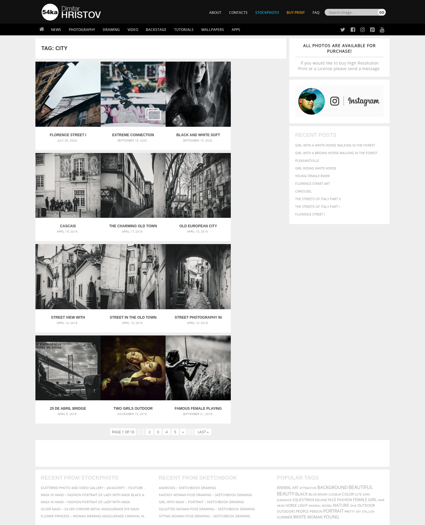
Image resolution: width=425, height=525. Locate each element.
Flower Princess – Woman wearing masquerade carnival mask (94, 418)
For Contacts (139, 484)
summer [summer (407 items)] (284, 419)
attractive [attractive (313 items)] (308, 390)
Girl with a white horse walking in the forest (335, 145)
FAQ (316, 12)
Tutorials (184, 29)
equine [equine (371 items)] (321, 401)
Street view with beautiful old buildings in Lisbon (192, 221)
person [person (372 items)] (316, 413)
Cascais (255, 133)
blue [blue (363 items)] (313, 396)
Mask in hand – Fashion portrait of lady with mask (85, 403)
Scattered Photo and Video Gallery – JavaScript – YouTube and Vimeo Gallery (94, 389)
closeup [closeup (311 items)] (334, 396)
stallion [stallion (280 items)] (368, 413)
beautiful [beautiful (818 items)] (361, 389)
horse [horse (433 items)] (291, 407)
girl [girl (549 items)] (372, 401)
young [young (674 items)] (331, 419)
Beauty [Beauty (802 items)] (285, 395)
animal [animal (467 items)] (284, 389)
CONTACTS (238, 12)
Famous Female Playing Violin (255, 310)
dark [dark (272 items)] (366, 396)
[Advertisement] (213, 355)
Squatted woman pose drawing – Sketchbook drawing (207, 411)
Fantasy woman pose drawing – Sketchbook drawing (205, 396)
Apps (236, 29)
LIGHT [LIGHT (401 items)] (303, 407)
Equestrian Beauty (103, 505)
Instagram (228, 470)
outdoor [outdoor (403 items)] (366, 407)
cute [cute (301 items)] (358, 396)
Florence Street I (310, 214)
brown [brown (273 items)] (323, 396)
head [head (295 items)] (281, 407)
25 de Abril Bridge (129, 310)
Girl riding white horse (315, 168)
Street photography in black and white (66, 310)
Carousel (303, 191)
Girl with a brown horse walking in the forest (336, 153)
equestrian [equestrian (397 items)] (303, 401)
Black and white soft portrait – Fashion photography (192, 133)
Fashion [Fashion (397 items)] (344, 401)
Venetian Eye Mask (138, 505)
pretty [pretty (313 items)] (349, 413)
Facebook (227, 462)
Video (133, 29)
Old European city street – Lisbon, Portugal (129, 221)
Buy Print (296, 12)
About (132, 454)
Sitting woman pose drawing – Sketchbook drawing (204, 418)
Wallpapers (212, 29)
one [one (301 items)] (353, 407)
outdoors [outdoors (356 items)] (286, 413)
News (56, 29)
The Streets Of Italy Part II (318, 199)
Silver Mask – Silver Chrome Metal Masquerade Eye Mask (90, 411)
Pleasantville (307, 160)
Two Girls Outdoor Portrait (192, 310)
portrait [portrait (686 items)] (333, 413)
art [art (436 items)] (295, 389)
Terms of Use (123, 518)
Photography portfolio (63, 469)
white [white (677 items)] (299, 419)
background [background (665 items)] (332, 389)
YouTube (226, 485)
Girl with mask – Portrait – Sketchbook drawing (201, 403)
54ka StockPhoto (56, 462)
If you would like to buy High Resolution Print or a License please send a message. (339, 57)
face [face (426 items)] (332, 401)
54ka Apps (49, 484)
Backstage (156, 29)
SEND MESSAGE (334, 466)
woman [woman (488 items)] (315, 419)
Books (132, 469)
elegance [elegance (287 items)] (284, 402)
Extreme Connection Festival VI (130, 133)
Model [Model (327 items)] (327, 407)
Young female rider (312, 176)
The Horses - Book (57, 476)
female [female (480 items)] (360, 401)
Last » (203, 333)
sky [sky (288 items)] (358, 413)
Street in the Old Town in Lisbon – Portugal (255, 221)
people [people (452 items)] (302, 413)
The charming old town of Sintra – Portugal (67, 221)
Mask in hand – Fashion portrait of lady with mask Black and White (94, 396)
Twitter (226, 454)
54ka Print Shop (55, 454)
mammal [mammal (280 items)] (315, 407)
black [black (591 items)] (301, 396)
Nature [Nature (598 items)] (341, 407)
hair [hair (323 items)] (381, 402)
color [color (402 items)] (348, 396)
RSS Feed (164, 505)
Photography (82, 29)
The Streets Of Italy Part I (317, 206)
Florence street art (312, 183)
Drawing (111, 29)
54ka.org (90, 518)
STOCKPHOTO (267, 12)
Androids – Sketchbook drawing (187, 389)
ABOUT (215, 12)
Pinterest (227, 477)
